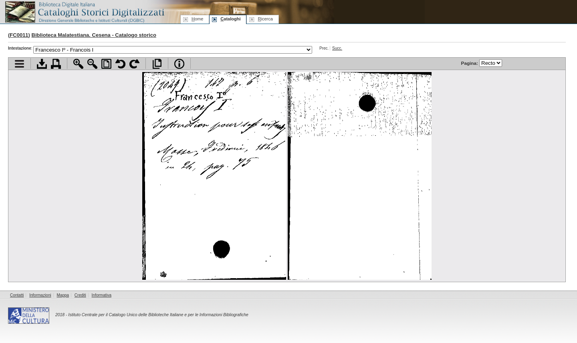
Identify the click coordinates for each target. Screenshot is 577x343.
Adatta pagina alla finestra (106, 64)
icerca (265, 18)
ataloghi (230, 18)
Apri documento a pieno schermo (157, 64)
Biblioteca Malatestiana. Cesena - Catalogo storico (94, 35)
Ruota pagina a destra (134, 64)
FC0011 (19, 35)
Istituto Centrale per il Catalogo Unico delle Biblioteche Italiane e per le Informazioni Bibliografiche (158, 315)
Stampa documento (56, 64)
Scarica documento (42, 64)
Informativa (101, 295)
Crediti (80, 295)
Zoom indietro (92, 64)
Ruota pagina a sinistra (120, 64)
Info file (179, 64)
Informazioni (40, 295)
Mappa (63, 295)
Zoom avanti (78, 64)
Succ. (337, 48)
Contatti (17, 295)
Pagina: (481, 63)
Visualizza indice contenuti (19, 64)
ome (197, 18)
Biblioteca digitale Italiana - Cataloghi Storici (84, 11)
